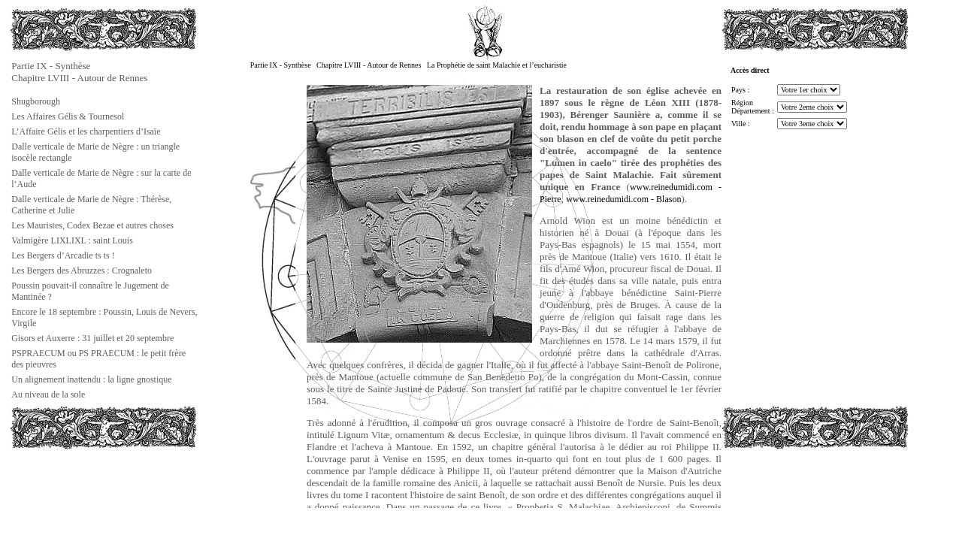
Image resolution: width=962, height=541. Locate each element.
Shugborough (35, 101)
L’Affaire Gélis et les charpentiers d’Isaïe (85, 131)
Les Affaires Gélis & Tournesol (67, 116)
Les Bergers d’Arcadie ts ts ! (62, 255)
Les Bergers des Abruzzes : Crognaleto (81, 270)
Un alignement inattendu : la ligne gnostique (91, 379)
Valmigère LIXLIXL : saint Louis (72, 240)
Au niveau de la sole (48, 394)
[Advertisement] (85, 484)
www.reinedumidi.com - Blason (623, 199)
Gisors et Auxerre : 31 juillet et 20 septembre (92, 338)
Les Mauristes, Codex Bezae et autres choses (92, 225)
